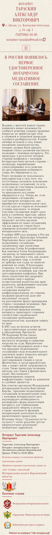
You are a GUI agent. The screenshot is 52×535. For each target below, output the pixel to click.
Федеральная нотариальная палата (26, 504)
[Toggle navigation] (26, 48)
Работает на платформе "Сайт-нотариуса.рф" (29, 533)
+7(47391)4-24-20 (26, 35)
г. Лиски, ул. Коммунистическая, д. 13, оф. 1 (26, 28)
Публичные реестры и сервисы (24, 525)
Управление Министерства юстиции (27, 515)
